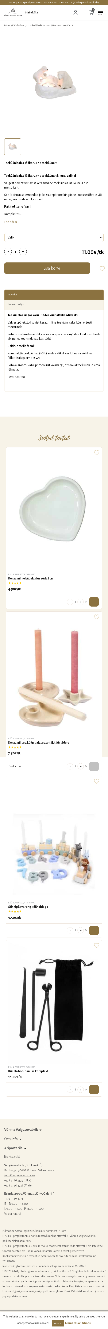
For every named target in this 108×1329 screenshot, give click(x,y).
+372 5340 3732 (13, 1185)
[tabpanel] (54, 83)
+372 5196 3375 (13, 1180)
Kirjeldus (13, 294)
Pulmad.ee (9, 1230)
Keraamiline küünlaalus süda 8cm (31, 578)
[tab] (12, 146)
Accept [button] (58, 1323)
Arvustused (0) (16, 304)
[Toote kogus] (15, 251)
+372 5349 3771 (13, 1198)
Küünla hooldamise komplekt (28, 1071)
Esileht (7, 25)
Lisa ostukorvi (94, 602)
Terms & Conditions (78, 1323)
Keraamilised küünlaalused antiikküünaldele (38, 742)
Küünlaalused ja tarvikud (24, 25)
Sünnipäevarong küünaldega (28, 906)
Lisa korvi (51, 268)
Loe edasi (10, 222)
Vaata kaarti (12, 1213)
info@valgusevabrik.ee (19, 1175)
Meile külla (31, 12)
